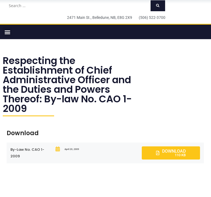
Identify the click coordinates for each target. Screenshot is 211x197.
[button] (7, 31)
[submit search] (157, 5)
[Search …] (77, 5)
